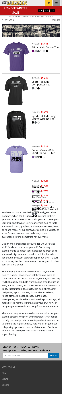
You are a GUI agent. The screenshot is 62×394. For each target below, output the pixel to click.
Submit (53, 355)
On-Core (8, 19)
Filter (56, 20)
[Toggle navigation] (56, 3)
